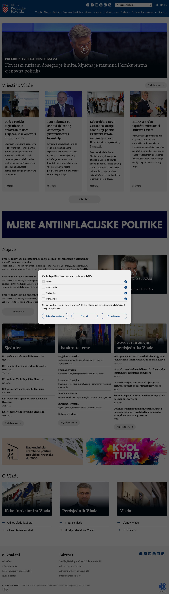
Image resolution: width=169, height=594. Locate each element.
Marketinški (51, 299)
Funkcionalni (51, 287)
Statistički (50, 293)
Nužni (49, 282)
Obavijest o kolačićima (113, 305)
